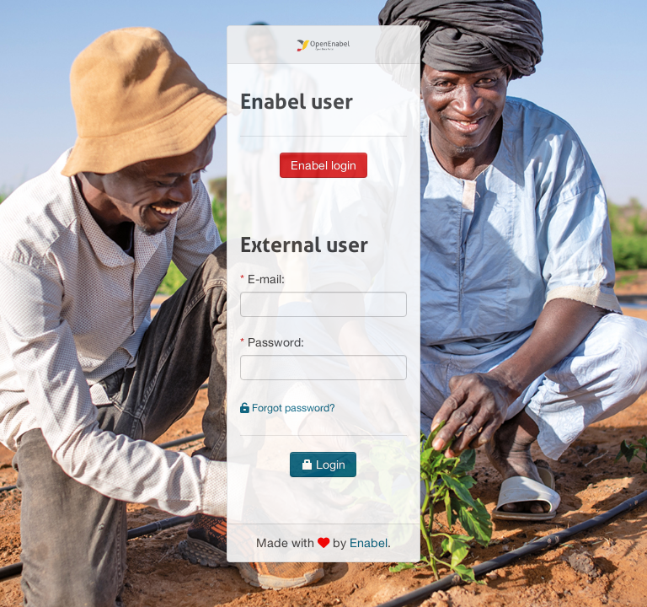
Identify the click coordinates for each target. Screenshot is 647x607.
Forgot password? (287, 407)
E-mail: (266, 279)
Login (323, 464)
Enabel (369, 542)
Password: (276, 342)
